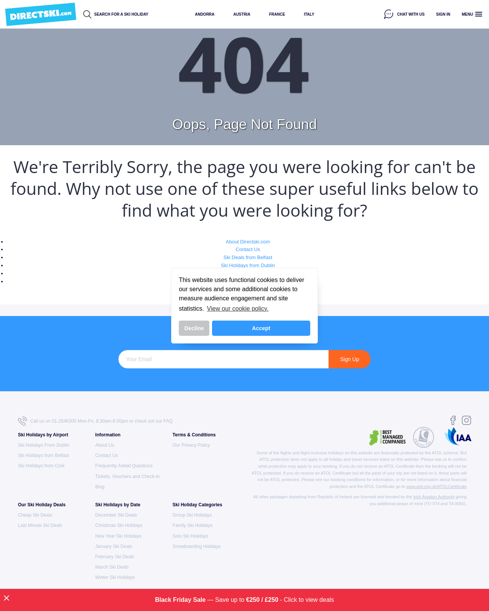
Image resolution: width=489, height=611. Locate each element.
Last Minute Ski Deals (40, 525)
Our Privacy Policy (191, 445)
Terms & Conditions (194, 435)
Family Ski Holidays (193, 525)
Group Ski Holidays (192, 515)
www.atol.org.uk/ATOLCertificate (436, 486)
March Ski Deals (111, 567)
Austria (241, 14)
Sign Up (349, 359)
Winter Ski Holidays (115, 577)
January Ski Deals (113, 546)
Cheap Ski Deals (35, 515)
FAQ (168, 421)
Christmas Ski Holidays (118, 525)
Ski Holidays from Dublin (248, 265)
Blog (99, 486)
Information (107, 435)
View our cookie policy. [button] (238, 308)
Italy (309, 14)
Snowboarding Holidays (197, 546)
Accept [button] (261, 328)
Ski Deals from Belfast (247, 257)
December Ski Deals (116, 515)
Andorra (204, 14)
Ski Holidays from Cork (41, 465)
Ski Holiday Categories (197, 504)
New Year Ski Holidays (118, 536)
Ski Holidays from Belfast (43, 455)
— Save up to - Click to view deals (244, 599)
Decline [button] (194, 328)
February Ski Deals (114, 556)
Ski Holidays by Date (117, 504)
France (277, 14)
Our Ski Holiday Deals (42, 504)
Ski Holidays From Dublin (44, 445)
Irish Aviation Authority (434, 496)
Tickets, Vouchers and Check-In (127, 476)
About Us (104, 445)
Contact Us (248, 249)
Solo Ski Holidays (190, 536)
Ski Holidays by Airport (43, 435)
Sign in (443, 14)
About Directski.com (248, 242)
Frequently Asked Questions (123, 465)
